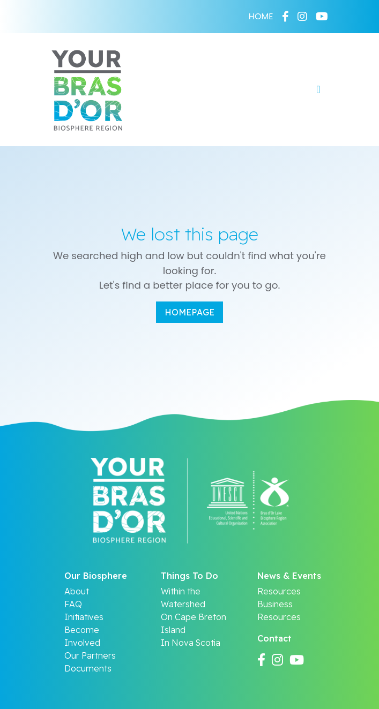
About (76, 591)
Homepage (189, 312)
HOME (261, 16)
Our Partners (90, 655)
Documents (88, 668)
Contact (274, 638)
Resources (279, 591)
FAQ (73, 604)
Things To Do (189, 575)
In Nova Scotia (190, 642)
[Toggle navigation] (318, 89)
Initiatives (83, 617)
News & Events (289, 575)
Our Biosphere (95, 575)
